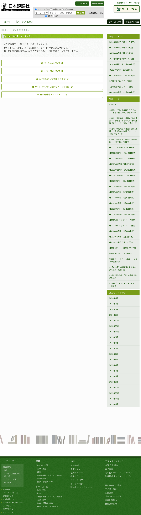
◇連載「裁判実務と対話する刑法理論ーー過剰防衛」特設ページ (123, 140)
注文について (8, 496)
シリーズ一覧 (42, 486)
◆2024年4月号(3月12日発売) (121, 53)
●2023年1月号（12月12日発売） (122, 181)
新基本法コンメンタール (81, 487)
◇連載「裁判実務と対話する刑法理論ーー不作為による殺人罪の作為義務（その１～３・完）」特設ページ (123, 120)
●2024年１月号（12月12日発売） (123, 248)
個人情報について (10, 499)
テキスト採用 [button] (115, 21)
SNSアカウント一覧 (10, 492)
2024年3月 (113, 303)
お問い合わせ (8, 509)
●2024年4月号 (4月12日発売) (121, 242)
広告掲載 (109, 492)
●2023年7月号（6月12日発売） (122, 209)
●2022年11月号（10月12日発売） (123, 153)
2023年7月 (113, 348)
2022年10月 (114, 398)
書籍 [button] (42, 22)
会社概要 (7, 466)
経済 (39, 472)
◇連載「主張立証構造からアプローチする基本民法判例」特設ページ (123, 111)
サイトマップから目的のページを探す (51, 86)
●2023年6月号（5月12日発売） (122, 203)
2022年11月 (114, 393)
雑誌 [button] (52, 22)
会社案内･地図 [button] (132, 21)
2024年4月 (113, 298)
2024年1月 (113, 315)
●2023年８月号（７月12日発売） (123, 225)
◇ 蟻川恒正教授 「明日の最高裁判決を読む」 (123, 276)
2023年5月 (113, 359)
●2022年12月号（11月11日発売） (123, 158)
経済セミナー (76, 472)
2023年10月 (114, 331)
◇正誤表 (112, 104)
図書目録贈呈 (111, 499)
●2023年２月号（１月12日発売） (123, 220)
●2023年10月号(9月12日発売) (121, 164)
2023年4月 (113, 365)
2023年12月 (114, 320)
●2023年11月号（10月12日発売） (123, 169)
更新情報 (6, 489)
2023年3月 (113, 370)
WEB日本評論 (111, 465)
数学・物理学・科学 (45, 481)
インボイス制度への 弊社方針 (11, 474)
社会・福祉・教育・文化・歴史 (49, 475)
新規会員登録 (97, 3)
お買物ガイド (122, 2)
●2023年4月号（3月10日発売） (122, 192)
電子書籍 (109, 468)
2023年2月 (113, 376)
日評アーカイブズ (94, 22)
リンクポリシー (9, 505)
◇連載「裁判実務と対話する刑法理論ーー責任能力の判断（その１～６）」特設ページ (123, 131)
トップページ (7, 461)
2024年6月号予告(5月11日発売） (122, 42)
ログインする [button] (82, 3)
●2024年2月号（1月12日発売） (122, 231)
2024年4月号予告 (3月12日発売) (122, 64)
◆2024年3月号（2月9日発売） (121, 70)
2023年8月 (113, 342)
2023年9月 (113, 337)
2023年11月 (114, 326)
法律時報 (74, 465)
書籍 (38, 461)
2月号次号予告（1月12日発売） (122, 86)
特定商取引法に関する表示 (13, 502)
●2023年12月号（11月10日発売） (123, 175)
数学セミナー (76, 476)
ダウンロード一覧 (113, 496)
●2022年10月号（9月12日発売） (122, 147)
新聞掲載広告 (111, 503)
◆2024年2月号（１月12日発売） (122, 75)
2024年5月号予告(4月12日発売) (122, 58)
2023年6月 (113, 354)
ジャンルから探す (50, 62)
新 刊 (7, 22)
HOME (3, 30)
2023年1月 (113, 381)
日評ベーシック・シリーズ (47, 506)
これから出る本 (25, 22)
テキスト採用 (111, 488)
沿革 (6, 470)
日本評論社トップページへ (51, 94)
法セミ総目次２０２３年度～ (120, 253)
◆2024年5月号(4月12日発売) (121, 47)
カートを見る (129, 9)
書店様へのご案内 (113, 485)
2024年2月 (113, 309)
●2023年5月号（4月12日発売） (122, 197)
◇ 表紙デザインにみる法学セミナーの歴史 (122, 284)
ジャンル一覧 (42, 465)
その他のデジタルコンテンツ (118, 472)
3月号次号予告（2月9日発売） (121, 81)
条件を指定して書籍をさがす (51, 78)
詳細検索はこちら (95, 13)
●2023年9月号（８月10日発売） (122, 214)
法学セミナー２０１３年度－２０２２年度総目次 (123, 260)
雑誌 (72, 461)
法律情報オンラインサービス (118, 476)
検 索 (80, 12)
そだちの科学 (76, 483)
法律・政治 (41, 468)
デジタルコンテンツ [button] (70, 22)
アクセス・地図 (10, 479)
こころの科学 (76, 479)
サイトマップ (134, 2)
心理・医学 (41, 478)
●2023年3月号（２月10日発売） (122, 186)
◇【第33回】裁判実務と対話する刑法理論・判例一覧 (122, 268)
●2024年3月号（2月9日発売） (121, 236)
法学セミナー (76, 468)
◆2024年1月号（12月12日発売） (122, 92)
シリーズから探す (50, 70)
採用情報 (7, 482)
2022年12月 (114, 387)
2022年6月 (113, 404)
